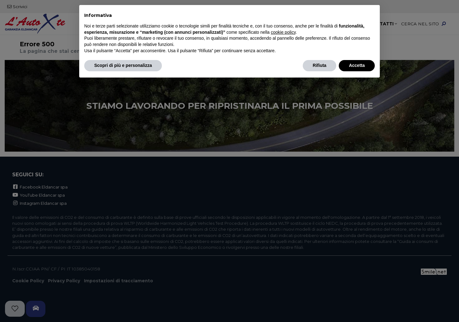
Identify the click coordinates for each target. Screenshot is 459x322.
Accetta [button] (357, 65)
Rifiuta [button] (320, 65)
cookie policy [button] (283, 32)
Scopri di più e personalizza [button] (123, 65)
